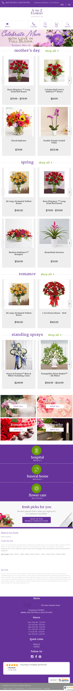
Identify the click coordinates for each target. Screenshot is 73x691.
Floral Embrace (18, 140)
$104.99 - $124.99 (54, 382)
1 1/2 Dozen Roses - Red (54, 313)
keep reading (6, 537)
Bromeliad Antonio (54, 252)
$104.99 (19, 261)
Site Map (47, 688)
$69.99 (54, 98)
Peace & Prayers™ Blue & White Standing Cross (18, 374)
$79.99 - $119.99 (18, 98)
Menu (7, 26)
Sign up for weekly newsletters (36, 520)
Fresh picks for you (36, 510)
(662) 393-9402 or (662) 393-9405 (17, 3)
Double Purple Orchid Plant (54, 141)
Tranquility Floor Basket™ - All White (54, 374)
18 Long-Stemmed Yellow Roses (19, 202)
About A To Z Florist (9, 532)
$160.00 (54, 322)
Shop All (50, 50)
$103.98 (54, 149)
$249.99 (19, 382)
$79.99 (18, 149)
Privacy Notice (20, 688)
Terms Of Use (7, 688)
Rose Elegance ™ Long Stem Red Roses (18, 90)
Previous (3, 80)
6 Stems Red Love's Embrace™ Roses (54, 90)
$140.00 (19, 210)
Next (70, 80)
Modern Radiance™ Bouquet (19, 253)
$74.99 (54, 261)
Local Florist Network (34, 688)
